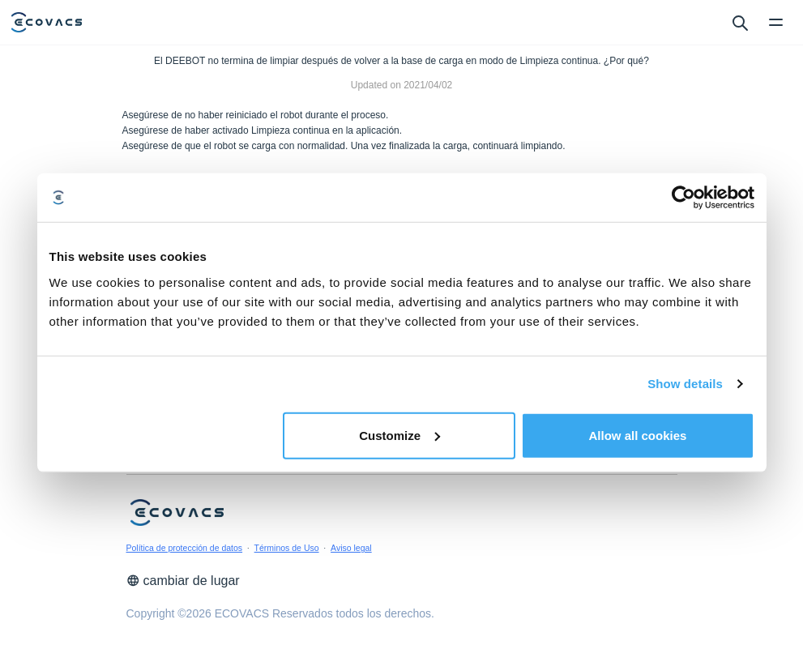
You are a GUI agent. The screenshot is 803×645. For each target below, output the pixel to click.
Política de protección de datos (184, 548)
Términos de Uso (286, 548)
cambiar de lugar (183, 580)
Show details (685, 384)
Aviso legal (351, 548)
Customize (399, 435)
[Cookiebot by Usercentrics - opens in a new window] (683, 198)
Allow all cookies (638, 435)
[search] (739, 22)
